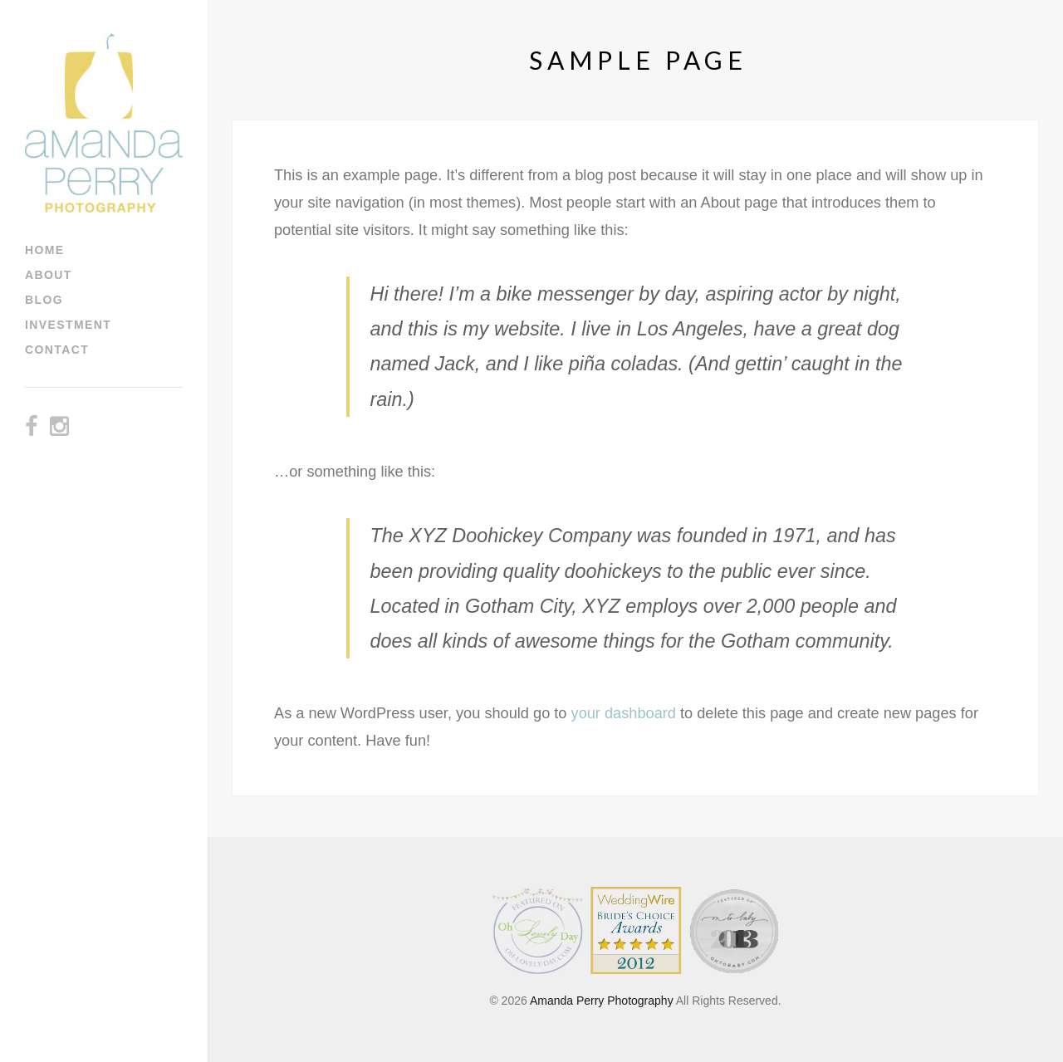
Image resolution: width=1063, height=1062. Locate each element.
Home (45, 250)
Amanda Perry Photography (602, 1000)
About (48, 274)
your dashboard (623, 713)
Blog (44, 299)
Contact (57, 349)
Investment (68, 324)
